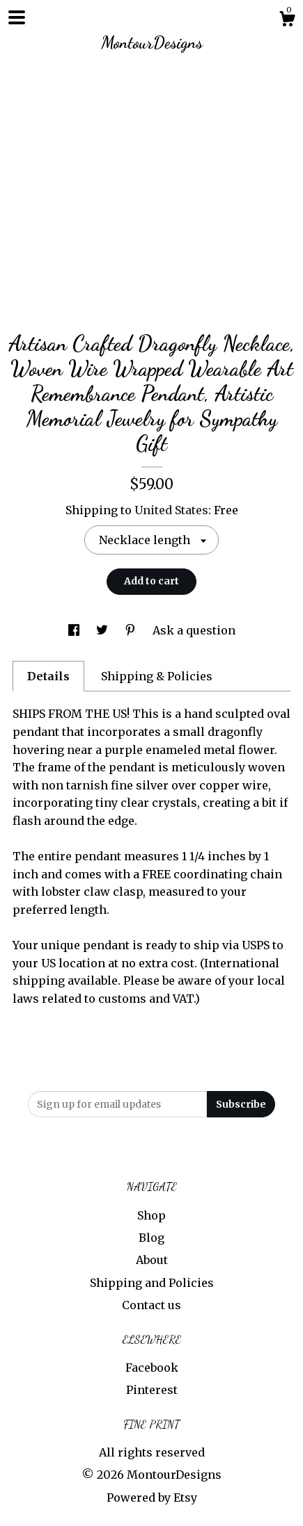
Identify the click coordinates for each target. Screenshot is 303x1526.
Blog (151, 1238)
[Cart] (287, 20)
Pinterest (152, 1390)
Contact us (151, 1305)
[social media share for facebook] (75, 630)
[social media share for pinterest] (132, 630)
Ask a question (194, 630)
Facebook (151, 1368)
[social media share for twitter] (103, 630)
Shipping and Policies (152, 1283)
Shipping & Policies (156, 676)
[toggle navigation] (16, 17)
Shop (151, 1215)
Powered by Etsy (152, 1497)
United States (171, 510)
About (152, 1260)
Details (48, 676)
